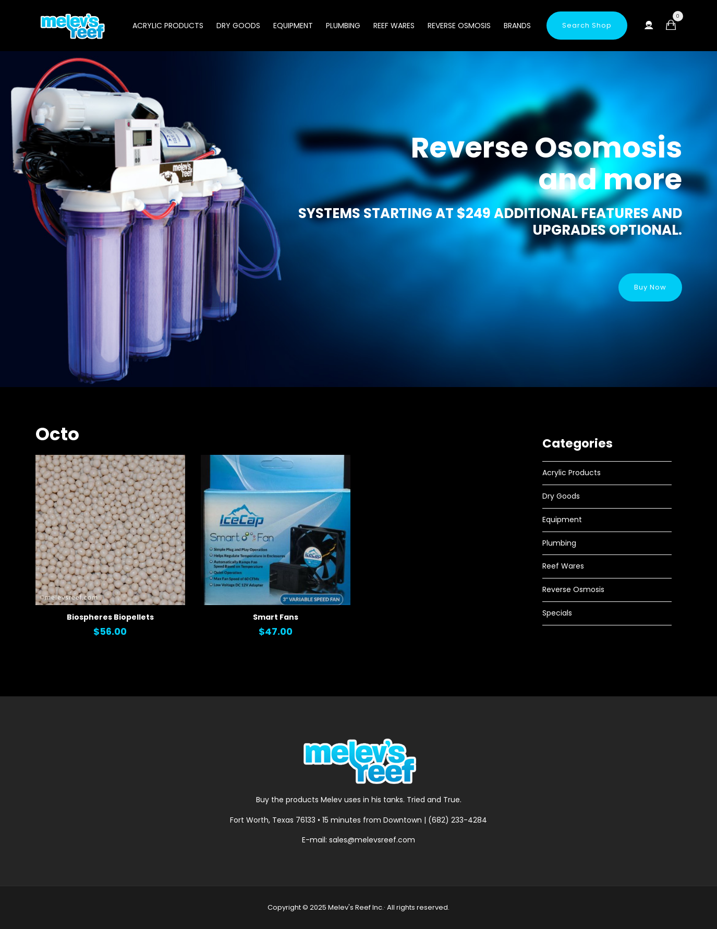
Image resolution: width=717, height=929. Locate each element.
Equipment (293, 25)
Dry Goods (238, 25)
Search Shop (587, 25)
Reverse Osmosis (459, 25)
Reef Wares (394, 25)
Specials (557, 613)
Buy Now (650, 287)
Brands (517, 25)
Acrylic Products (167, 25)
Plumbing (343, 25)
